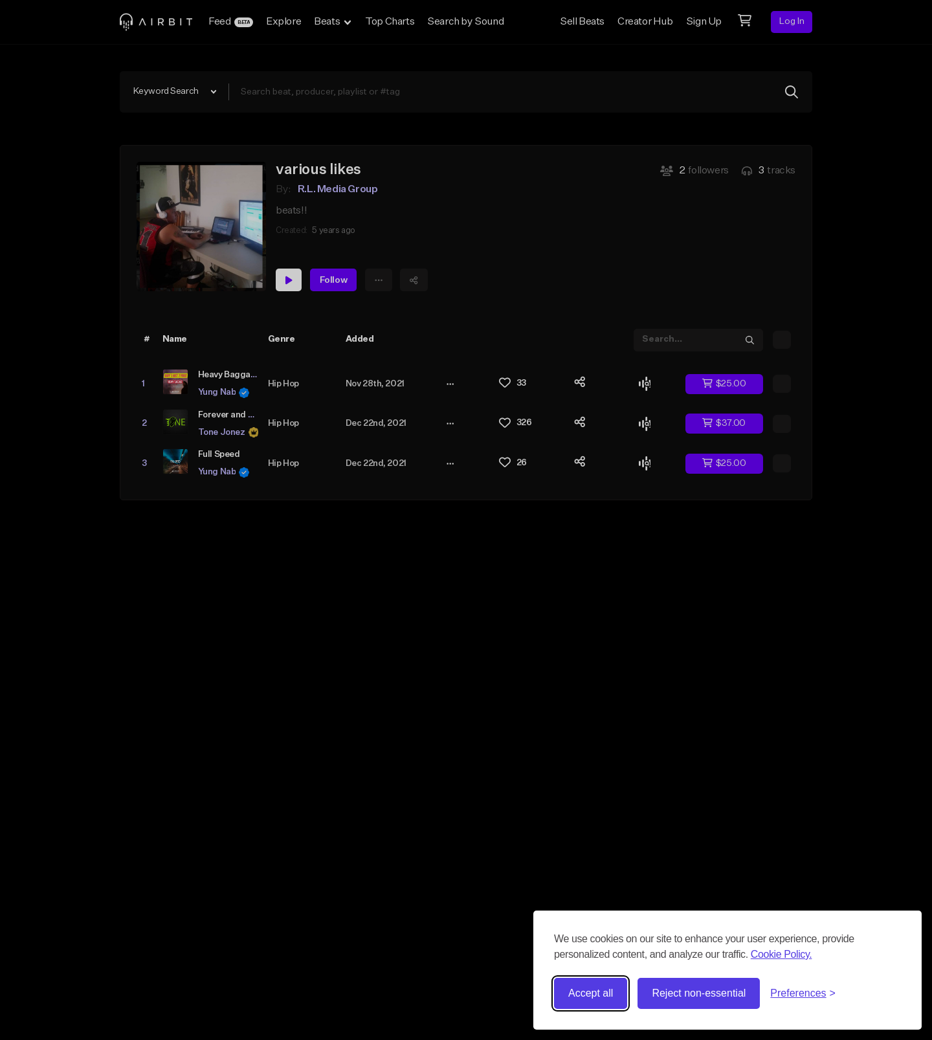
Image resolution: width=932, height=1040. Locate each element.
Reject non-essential (699, 993)
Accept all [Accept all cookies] (590, 993)
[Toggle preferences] (803, 993)
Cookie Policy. (781, 954)
